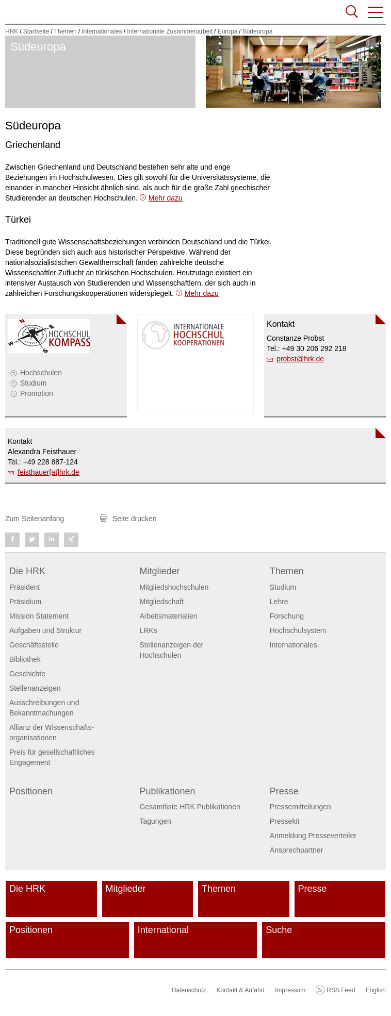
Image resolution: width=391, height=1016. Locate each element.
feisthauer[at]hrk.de (48, 472)
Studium (33, 383)
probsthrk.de (300, 359)
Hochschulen (41, 373)
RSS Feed (341, 990)
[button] (376, 12)
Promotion (36, 393)
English (376, 990)
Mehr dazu (166, 198)
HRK (11, 31)
